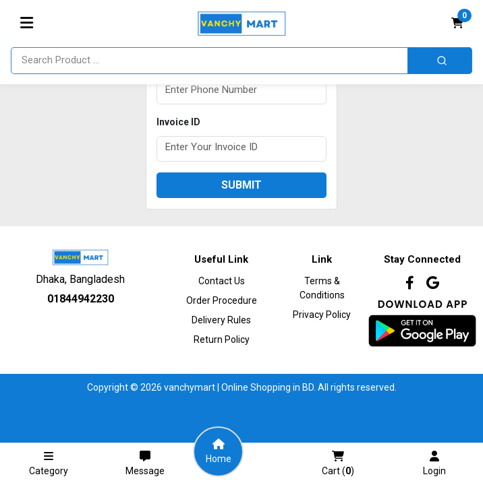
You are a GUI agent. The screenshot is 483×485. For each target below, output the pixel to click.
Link (322, 259)
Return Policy (222, 339)
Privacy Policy (322, 314)
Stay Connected (422, 259)
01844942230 (80, 298)
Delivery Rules (221, 320)
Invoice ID (178, 122)
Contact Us (221, 281)
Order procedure (221, 300)
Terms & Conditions (322, 288)
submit (241, 185)
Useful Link (221, 259)
